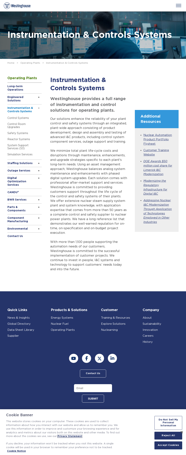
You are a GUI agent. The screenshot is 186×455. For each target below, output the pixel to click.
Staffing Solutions (20, 163)
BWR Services (16, 199)
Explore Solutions (113, 323)
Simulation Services (20, 154)
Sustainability (152, 323)
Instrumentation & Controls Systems (20, 110)
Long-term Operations (15, 88)
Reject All (168, 435)
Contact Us (15, 236)
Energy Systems (62, 317)
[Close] (182, 432)
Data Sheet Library (21, 330)
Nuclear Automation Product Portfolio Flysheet (157, 139)
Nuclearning (109, 330)
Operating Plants (30, 63)
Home (10, 63)
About (147, 317)
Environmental (17, 229)
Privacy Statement (70, 436)
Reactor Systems (18, 139)
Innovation (150, 330)
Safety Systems (17, 133)
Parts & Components (16, 209)
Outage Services (18, 170)
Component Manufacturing (17, 220)
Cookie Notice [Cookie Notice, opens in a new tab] (16, 451)
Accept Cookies (168, 445)
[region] (93, 432)
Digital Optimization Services (16, 181)
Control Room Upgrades (16, 126)
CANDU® (13, 192)
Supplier (13, 335)
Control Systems (18, 118)
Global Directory (19, 323)
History (148, 341)
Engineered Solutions (15, 99)
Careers (148, 335)
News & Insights (18, 317)
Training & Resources (116, 317)
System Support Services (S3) (18, 147)
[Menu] (179, 5)
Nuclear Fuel (60, 323)
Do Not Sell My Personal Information (168, 423)
